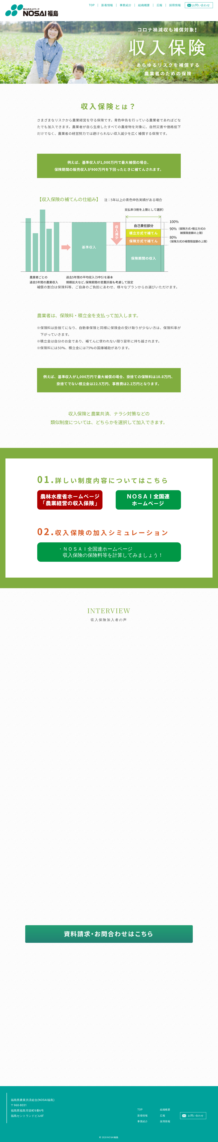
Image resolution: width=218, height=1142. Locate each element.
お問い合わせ (201, 5)
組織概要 (144, 5)
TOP (92, 5)
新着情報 (107, 5)
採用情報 (175, 5)
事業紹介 (126, 5)
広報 (160, 5)
